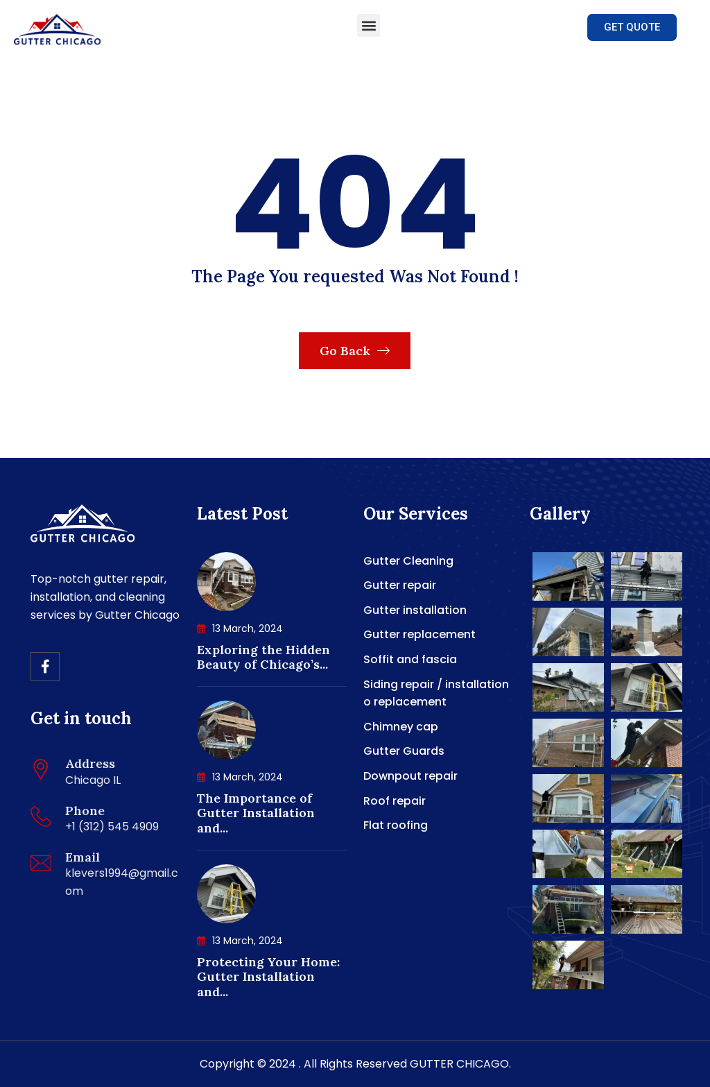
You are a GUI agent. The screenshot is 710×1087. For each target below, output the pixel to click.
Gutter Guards (403, 751)
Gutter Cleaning (408, 561)
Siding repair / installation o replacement (436, 693)
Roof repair (394, 801)
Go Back (355, 351)
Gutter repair (399, 585)
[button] (368, 25)
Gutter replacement (419, 634)
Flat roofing (395, 825)
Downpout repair (410, 776)
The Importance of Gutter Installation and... (256, 813)
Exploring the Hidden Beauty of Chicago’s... (263, 657)
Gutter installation (415, 610)
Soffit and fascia (410, 659)
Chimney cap (400, 727)
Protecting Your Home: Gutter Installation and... (268, 977)
